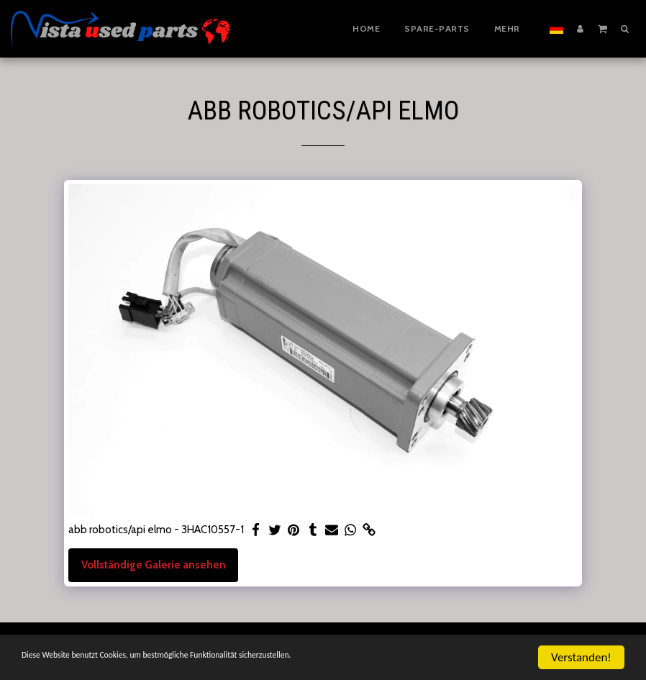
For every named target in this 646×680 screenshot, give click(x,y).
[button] (602, 28)
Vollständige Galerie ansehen (153, 564)
